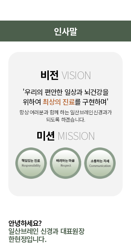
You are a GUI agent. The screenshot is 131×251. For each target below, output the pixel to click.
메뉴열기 (13, 10)
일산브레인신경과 (65, 10)
